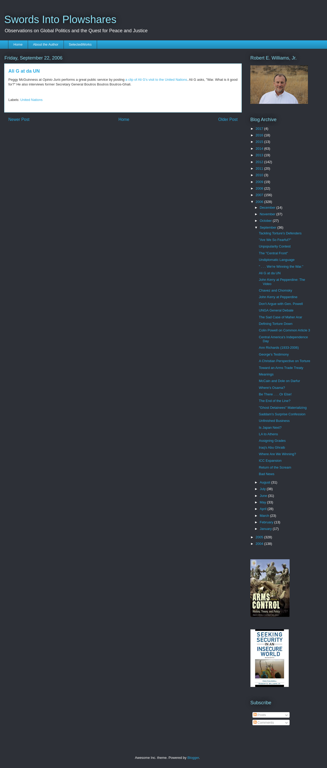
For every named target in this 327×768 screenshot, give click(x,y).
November (268, 214)
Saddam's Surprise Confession (282, 414)
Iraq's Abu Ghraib (272, 447)
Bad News (266, 474)
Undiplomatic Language (277, 260)
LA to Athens (268, 434)
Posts (259, 715)
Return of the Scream (275, 467)
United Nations (31, 100)
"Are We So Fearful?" (275, 240)
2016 (260, 135)
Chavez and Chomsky (275, 290)
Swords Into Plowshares (60, 19)
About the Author (45, 44)
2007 (260, 195)
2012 (260, 162)
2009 (260, 182)
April (264, 509)
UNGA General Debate (276, 310)
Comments (263, 722)
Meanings (266, 374)
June (264, 496)
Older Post (228, 119)
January (266, 529)
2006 (260, 202)
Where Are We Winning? (277, 454)
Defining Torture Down (275, 324)
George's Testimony (274, 354)
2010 (260, 175)
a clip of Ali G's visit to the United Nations (156, 80)
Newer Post (19, 119)
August (265, 482)
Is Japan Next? (270, 427)
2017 (260, 129)
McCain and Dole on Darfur (279, 381)
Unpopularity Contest (274, 246)
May (263, 502)
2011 (260, 168)
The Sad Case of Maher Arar (280, 317)
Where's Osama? (272, 388)
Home (18, 44)
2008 (260, 188)
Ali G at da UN (269, 273)
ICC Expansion (270, 461)
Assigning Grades (272, 441)
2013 (260, 155)
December (268, 208)
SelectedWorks (80, 44)
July (263, 489)
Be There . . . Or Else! (275, 394)
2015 (260, 142)
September (268, 227)
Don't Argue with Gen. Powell (281, 304)
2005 (260, 537)
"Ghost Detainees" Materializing (283, 408)
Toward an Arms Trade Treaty (281, 368)
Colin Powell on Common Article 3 (284, 330)
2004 (260, 544)
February (267, 522)
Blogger (193, 758)
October (266, 221)
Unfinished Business (274, 421)
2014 (260, 149)
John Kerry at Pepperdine (278, 297)
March (265, 516)
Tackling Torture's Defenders (280, 233)
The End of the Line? (274, 401)
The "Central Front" (273, 253)
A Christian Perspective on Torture (284, 361)
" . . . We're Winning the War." (281, 266)
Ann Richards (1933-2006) (278, 348)
